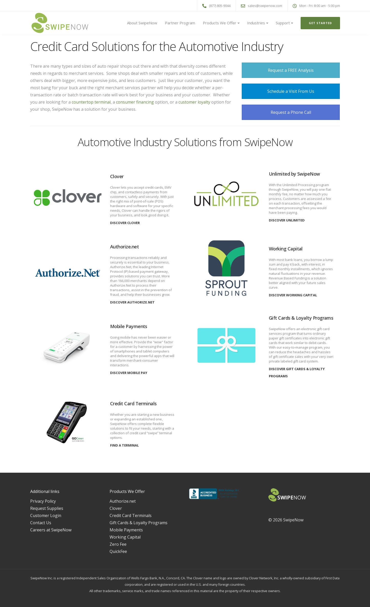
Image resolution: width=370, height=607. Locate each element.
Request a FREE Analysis (291, 70)
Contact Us (40, 522)
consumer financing (135, 102)
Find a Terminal (124, 445)
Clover (116, 508)
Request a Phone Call (291, 112)
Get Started (320, 23)
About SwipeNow (142, 22)
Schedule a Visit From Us (290, 91)
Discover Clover (125, 222)
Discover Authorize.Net (132, 302)
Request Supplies (46, 508)
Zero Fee (118, 544)
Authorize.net (123, 501)
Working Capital (125, 537)
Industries (256, 22)
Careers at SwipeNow (50, 530)
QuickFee (118, 551)
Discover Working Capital (293, 295)
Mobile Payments (126, 530)
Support (283, 22)
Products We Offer (219, 22)
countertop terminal (91, 102)
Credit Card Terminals (131, 515)
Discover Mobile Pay (128, 372)
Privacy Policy (43, 501)
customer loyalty (194, 102)
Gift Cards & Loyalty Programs (138, 522)
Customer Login (45, 515)
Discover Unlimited (287, 220)
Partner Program (180, 22)
